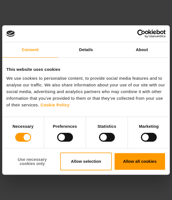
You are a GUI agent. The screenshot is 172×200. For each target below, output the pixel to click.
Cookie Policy (55, 104)
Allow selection (86, 161)
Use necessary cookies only (32, 161)
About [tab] (142, 49)
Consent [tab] (30, 49)
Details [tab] (86, 49)
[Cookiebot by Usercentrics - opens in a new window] (141, 33)
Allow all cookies (139, 161)
